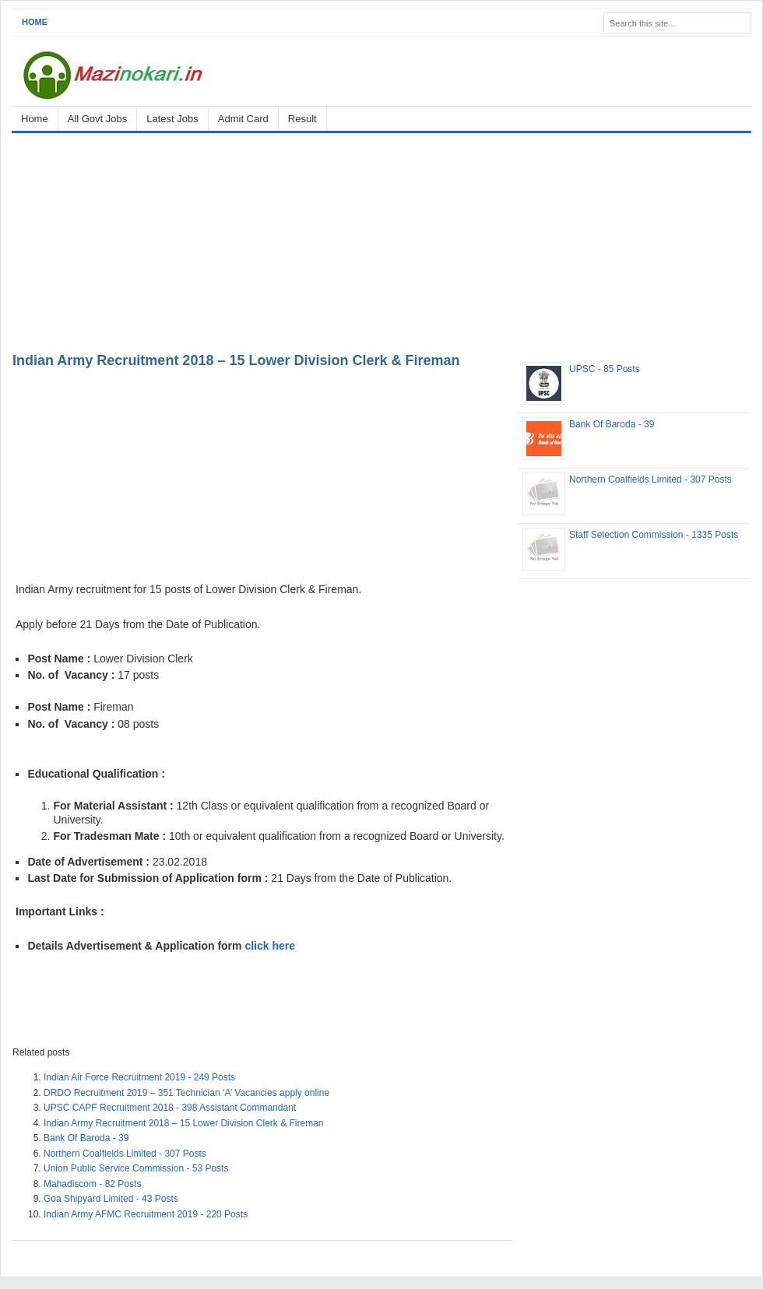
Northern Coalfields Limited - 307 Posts (125, 1153)
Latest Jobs (172, 119)
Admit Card (243, 119)
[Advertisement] (381, 240)
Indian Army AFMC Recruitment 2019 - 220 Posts (146, 1214)
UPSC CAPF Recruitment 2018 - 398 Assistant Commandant (170, 1107)
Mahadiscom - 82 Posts (92, 1183)
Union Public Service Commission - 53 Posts (136, 1168)
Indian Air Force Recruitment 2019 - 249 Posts (139, 1077)
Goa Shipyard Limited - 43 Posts (111, 1198)
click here (269, 946)
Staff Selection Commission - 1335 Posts (653, 534)
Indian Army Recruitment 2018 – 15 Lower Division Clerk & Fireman (236, 360)
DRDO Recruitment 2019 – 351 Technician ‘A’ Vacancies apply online (186, 1092)
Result (302, 119)
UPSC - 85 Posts (604, 369)
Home (34, 21)
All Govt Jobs (98, 119)
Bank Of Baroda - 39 (86, 1138)
